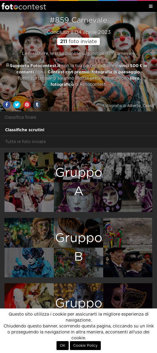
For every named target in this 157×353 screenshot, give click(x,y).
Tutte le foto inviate (25, 142)
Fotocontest (23, 6)
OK (62, 345)
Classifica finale (20, 117)
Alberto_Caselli (140, 105)
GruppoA (78, 182)
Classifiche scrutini (24, 129)
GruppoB (78, 247)
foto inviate (78, 41)
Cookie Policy (85, 345)
